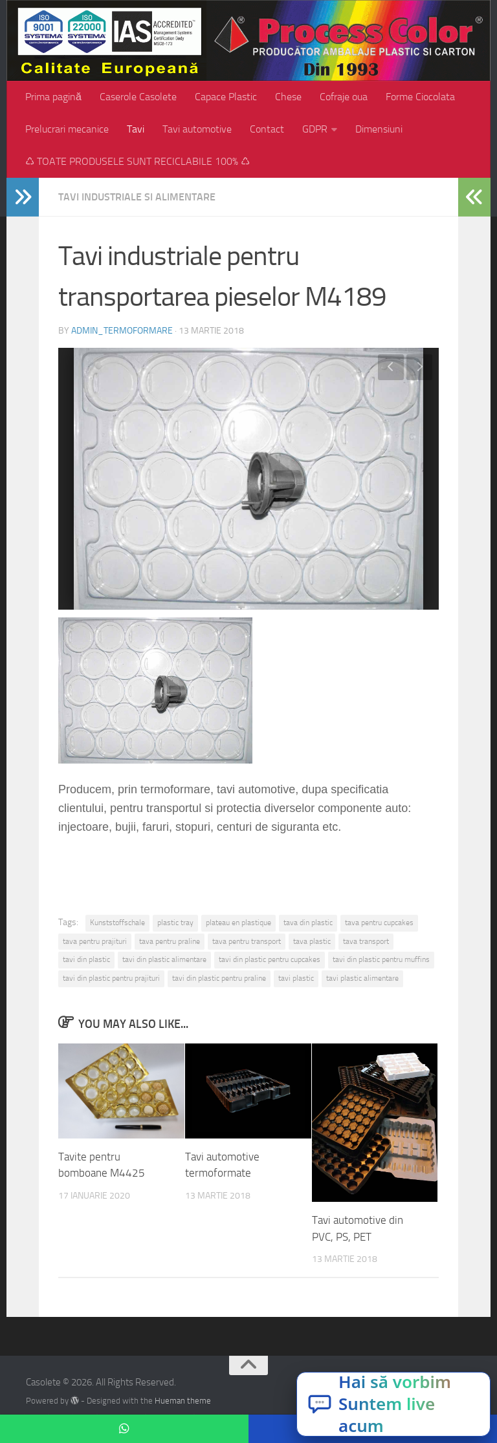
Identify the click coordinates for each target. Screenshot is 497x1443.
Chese (288, 97)
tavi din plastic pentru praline (219, 978)
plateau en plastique (238, 922)
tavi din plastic (86, 959)
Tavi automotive (197, 129)
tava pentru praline (169, 941)
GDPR (314, 129)
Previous (391, 367)
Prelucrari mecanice (67, 129)
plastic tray (175, 922)
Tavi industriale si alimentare (136, 197)
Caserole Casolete (138, 97)
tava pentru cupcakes (379, 922)
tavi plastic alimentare (362, 978)
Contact (267, 129)
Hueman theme (183, 1401)
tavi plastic (296, 978)
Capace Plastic (226, 97)
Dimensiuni (379, 129)
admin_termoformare (122, 330)
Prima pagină (53, 97)
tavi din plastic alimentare (164, 959)
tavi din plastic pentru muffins (381, 959)
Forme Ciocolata (420, 97)
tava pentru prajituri (95, 941)
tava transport (366, 941)
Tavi (135, 129)
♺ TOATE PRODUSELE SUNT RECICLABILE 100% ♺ (137, 161)
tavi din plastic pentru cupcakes (269, 959)
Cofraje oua (344, 97)
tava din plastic (308, 922)
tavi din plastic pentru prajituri (111, 978)
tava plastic (312, 941)
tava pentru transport (246, 941)
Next (419, 367)
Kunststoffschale (117, 922)
